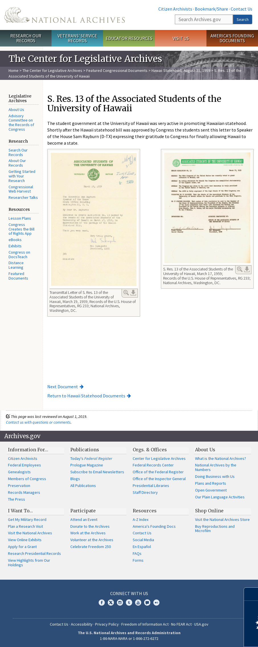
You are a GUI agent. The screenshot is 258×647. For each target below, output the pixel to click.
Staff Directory (145, 492)
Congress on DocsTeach (19, 254)
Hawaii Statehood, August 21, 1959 (180, 70)
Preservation (19, 485)
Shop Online (209, 510)
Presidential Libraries (151, 485)
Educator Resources (129, 38)
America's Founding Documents (232, 38)
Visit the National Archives (30, 532)
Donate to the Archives (90, 526)
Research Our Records (25, 38)
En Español (142, 546)
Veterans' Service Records (77, 38)
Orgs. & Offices (150, 449)
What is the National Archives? (220, 458)
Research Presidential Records (34, 553)
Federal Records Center (153, 465)
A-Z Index (140, 519)
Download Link (133, 293)
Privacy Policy (107, 624)
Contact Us (241, 9)
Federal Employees (24, 465)
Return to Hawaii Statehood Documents (86, 396)
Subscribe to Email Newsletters (97, 471)
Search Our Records (18, 152)
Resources (145, 510)
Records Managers (24, 492)
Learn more (207, 636)
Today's (91, 458)
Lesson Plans (20, 218)
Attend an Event (83, 519)
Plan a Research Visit (25, 526)
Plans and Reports (210, 483)
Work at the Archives (88, 532)
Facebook (101, 602)
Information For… (28, 449)
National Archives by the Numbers (215, 467)
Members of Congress (27, 478)
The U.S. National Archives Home (64, 15)
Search (243, 19)
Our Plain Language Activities (220, 497)
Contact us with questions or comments (38, 422)
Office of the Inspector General (159, 478)
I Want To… (20, 510)
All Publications (83, 485)
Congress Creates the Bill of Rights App (21, 229)
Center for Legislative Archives (159, 458)
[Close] (251, 594)
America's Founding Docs (154, 526)
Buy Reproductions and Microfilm (215, 528)
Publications (84, 449)
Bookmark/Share (211, 9)
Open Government (211, 490)
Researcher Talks (23, 197)
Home (14, 70)
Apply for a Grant (22, 546)
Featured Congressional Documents (117, 70)
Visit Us (181, 38)
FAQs (137, 553)
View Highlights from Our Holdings (29, 562)
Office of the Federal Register (158, 471)
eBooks (15, 239)
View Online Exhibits (25, 539)
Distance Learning (16, 265)
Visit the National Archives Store (222, 519)
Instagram (119, 602)
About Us (16, 109)
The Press (16, 499)
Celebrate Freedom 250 (90, 546)
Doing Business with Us (215, 476)
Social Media (143, 539)
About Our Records (17, 163)
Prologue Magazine (86, 465)
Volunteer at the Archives (91, 539)
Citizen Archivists (175, 9)
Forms (138, 560)
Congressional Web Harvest (21, 189)
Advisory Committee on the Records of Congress (21, 122)
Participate (83, 510)
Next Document (62, 386)
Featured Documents (18, 276)
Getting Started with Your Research (22, 176)
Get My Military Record (27, 519)
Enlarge (126, 293)
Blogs (75, 478)
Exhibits (15, 245)
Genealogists (19, 471)
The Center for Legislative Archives (52, 70)
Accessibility (82, 624)
